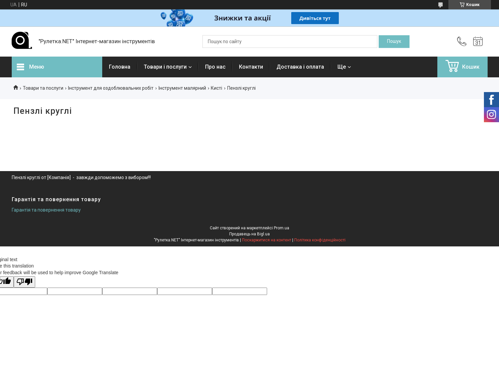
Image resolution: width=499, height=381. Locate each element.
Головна (119, 67)
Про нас (215, 67)
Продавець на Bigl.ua (249, 234)
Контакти (251, 67)
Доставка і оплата (300, 67)
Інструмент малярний (182, 88)
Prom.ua (281, 228)
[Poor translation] (24, 282)
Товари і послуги (165, 67)
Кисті (216, 88)
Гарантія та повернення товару (46, 210)
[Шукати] (394, 41)
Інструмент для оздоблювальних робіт (110, 88)
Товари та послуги (43, 88)
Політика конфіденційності (320, 240)
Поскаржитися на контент (266, 240)
